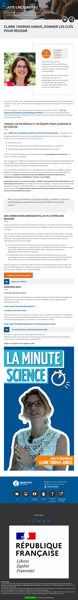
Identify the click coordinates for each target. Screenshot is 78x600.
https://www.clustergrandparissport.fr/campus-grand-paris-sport (30, 324)
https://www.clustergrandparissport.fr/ (19, 306)
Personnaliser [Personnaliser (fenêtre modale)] (30, 597)
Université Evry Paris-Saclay (14, 12)
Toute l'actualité (35, 12)
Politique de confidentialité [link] (46, 597)
